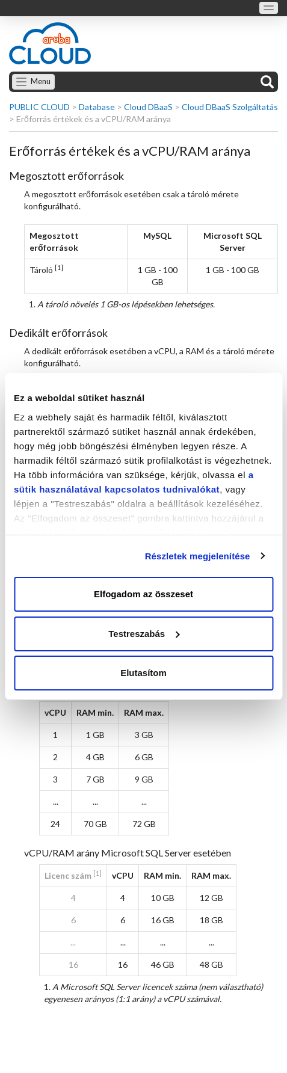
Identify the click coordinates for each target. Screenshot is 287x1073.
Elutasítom (143, 673)
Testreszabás (143, 634)
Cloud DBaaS (148, 107)
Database (97, 107)
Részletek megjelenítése (197, 556)
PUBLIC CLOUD (39, 107)
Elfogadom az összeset (143, 594)
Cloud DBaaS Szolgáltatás (230, 107)
